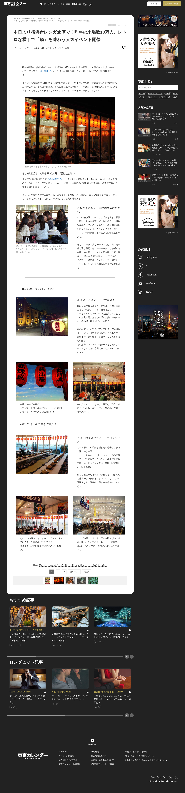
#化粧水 (176, 93)
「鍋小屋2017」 (45, 71)
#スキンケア (177, 97)
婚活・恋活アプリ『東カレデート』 (140, 756)
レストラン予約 (48, 4)
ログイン (154, 4)
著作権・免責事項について (102, 760)
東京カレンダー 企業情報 (69, 764)
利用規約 (95, 752)
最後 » (86, 572)
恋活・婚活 (64, 4)
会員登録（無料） (172, 4)
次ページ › (74, 572)
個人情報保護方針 (98, 756)
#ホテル (142, 93)
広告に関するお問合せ (68, 760)
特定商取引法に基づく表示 (102, 764)
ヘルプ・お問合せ (66, 756)
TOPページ (63, 752)
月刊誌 (76, 4)
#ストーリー (152, 97)
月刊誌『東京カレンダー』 (136, 752)
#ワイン (142, 97)
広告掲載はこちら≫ (172, 72)
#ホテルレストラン (155, 93)
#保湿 (168, 93)
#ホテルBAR (165, 97)
